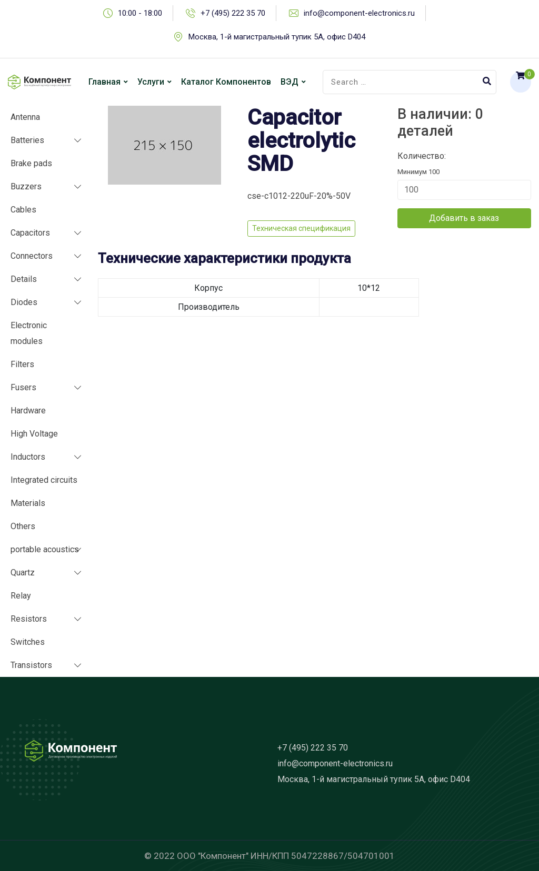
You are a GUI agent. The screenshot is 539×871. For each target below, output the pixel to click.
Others (23, 526)
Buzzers (26, 186)
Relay (21, 596)
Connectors (32, 256)
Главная (104, 82)
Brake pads (31, 163)
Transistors (31, 665)
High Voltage (34, 434)
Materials (28, 503)
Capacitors (30, 233)
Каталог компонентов (226, 82)
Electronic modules (29, 333)
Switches (28, 642)
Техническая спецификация (301, 228)
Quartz (23, 573)
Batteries (27, 140)
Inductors (28, 457)
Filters (22, 364)
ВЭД (289, 82)
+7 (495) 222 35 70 (233, 13)
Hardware (28, 411)
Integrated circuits (44, 480)
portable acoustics (45, 549)
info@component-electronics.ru (359, 13)
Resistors (29, 619)
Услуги (150, 82)
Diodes (24, 302)
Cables (23, 210)
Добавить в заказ (464, 218)
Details (24, 279)
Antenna (25, 117)
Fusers (23, 387)
